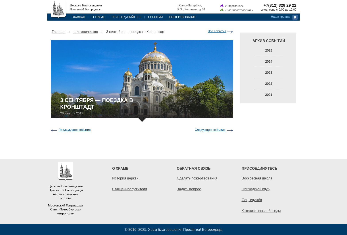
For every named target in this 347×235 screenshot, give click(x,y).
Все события (217, 31)
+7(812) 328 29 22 (280, 5)
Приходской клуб (256, 189)
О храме (98, 17)
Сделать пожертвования (197, 178)
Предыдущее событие (74, 129)
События (155, 17)
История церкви (125, 178)
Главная (78, 17)
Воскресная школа (257, 178)
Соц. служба (252, 200)
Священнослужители (129, 189)
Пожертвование (182, 17)
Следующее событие (210, 129)
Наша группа (280, 16)
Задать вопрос (189, 189)
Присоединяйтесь (126, 17)
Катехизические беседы (261, 211)
